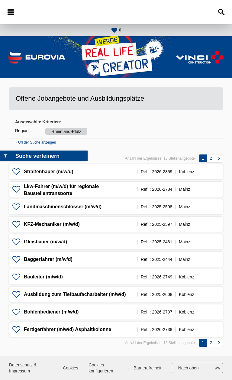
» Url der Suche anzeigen (35, 142)
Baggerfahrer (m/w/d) (48, 259)
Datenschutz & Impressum (23, 367)
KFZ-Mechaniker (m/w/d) (52, 224)
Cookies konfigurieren (101, 367)
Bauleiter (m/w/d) (43, 276)
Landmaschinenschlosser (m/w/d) (63, 206)
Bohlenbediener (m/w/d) (51, 311)
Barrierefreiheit (147, 367)
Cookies (70, 367)
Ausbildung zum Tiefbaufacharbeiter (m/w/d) (75, 294)
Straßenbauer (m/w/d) (48, 171)
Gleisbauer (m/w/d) (45, 241)
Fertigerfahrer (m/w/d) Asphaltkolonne (67, 329)
